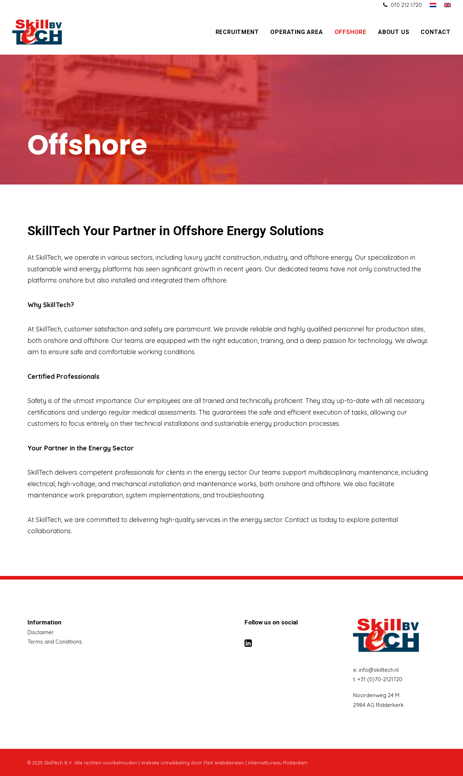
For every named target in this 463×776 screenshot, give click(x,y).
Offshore (350, 32)
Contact (436, 32)
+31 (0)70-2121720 (379, 679)
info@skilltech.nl (379, 669)
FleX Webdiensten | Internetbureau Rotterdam (255, 763)
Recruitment (237, 32)
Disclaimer (40, 632)
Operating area (296, 32)
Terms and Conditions (54, 641)
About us (393, 32)
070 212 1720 (406, 4)
